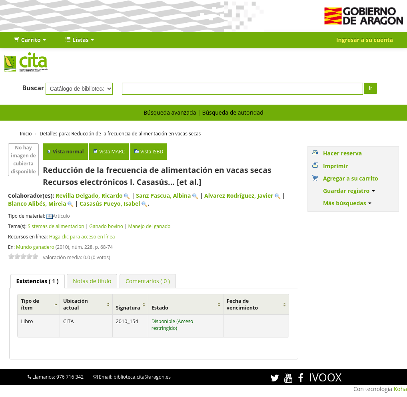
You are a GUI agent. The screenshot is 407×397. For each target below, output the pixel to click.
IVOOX (325, 377)
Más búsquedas (347, 203)
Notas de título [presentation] (92, 281)
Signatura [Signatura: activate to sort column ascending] (128, 307)
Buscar (33, 88)
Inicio (26, 133)
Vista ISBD (151, 151)
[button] (30, 40)
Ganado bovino (106, 226)
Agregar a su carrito (350, 178)
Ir (370, 88)
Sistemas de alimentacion (56, 226)
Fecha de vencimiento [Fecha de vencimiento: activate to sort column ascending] (242, 304)
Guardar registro (349, 191)
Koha (400, 389)
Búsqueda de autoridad (232, 112)
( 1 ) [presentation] (37, 281)
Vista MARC (112, 151)
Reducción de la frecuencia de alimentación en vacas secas (120, 133)
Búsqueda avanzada (170, 112)
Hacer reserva (342, 153)
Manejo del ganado (149, 226)
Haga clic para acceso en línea (82, 236)
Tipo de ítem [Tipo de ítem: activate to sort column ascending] (30, 304)
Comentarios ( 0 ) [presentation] (148, 281)
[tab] (37, 281)
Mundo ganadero (35, 247)
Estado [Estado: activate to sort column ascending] (160, 307)
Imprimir (335, 166)
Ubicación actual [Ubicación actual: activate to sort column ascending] (75, 304)
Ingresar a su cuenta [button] (364, 40)
